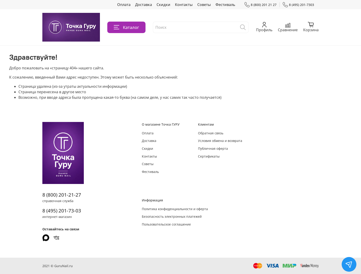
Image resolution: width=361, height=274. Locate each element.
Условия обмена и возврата (220, 140)
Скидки (163, 4)
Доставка (143, 4)
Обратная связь (210, 133)
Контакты (184, 4)
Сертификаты (209, 156)
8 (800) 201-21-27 (61, 195)
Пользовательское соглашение (166, 224)
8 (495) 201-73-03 (61, 210)
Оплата (124, 4)
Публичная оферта (213, 148)
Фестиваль (225, 4)
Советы (204, 4)
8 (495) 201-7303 (298, 4)
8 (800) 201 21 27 (261, 4)
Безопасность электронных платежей (172, 216)
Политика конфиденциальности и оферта (175, 209)
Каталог (126, 27)
